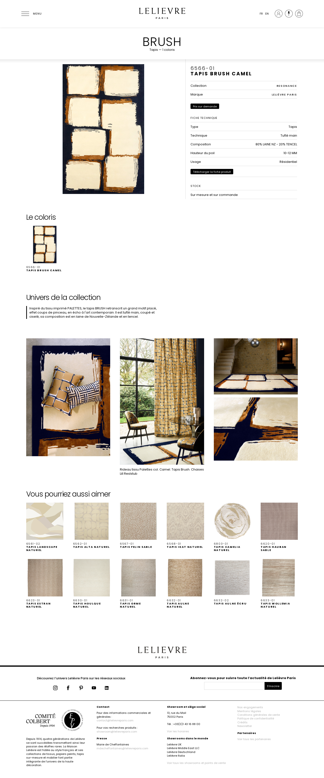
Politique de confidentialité (255, 718)
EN (267, 14)
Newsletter (244, 726)
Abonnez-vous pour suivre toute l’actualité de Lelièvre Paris (243, 678)
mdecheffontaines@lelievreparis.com (122, 748)
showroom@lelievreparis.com (117, 732)
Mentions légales (249, 711)
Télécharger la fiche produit (212, 172)
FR (261, 14)
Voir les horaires (178, 731)
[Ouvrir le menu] (31, 13)
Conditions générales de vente (258, 715)
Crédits (242, 722)
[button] (44, 249)
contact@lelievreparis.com (115, 720)
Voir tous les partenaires (254, 739)
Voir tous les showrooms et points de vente (196, 763)
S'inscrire (273, 686)
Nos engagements (250, 707)
